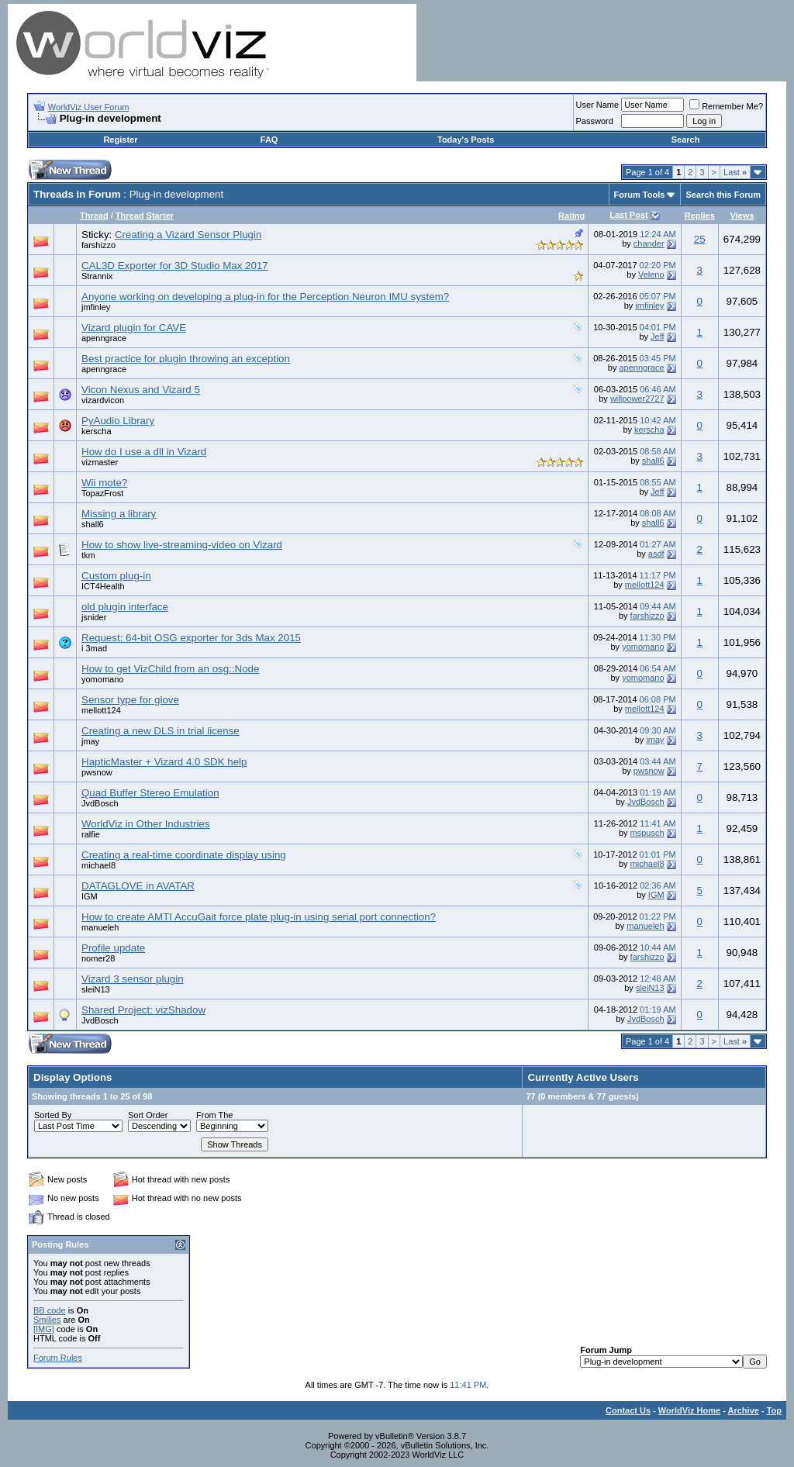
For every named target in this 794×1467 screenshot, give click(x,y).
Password (594, 121)
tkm (88, 555)
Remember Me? (726, 106)
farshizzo (98, 245)
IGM (89, 896)
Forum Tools (639, 194)
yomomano (643, 646)
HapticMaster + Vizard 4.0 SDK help (164, 762)
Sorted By (52, 1115)
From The (214, 1115)
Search (685, 139)
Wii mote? (104, 482)
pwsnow (96, 772)
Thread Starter (145, 215)
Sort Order (147, 1115)
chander (649, 243)
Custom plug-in (116, 576)
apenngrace (103, 338)
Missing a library (118, 513)
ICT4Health (103, 586)
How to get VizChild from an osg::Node (170, 669)
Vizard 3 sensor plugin (132, 979)
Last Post (628, 214)
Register (120, 139)
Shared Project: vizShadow (143, 1010)
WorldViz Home (689, 1410)
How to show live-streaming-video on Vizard (181, 545)
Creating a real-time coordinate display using (183, 855)
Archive (743, 1410)
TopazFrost (102, 493)
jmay (90, 741)
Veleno (651, 274)
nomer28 (98, 958)
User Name (598, 104)
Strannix (96, 276)
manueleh (100, 927)
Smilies (46, 1319)
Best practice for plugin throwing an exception (185, 358)
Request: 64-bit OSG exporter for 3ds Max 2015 (191, 638)
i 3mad (94, 648)
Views (742, 215)
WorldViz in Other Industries (145, 824)
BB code (49, 1310)
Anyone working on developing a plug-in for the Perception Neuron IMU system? (265, 296)
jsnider (93, 617)
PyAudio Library (117, 420)
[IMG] (43, 1329)
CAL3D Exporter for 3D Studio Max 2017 (174, 265)
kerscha (96, 431)
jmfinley (95, 307)
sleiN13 (95, 989)
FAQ (269, 139)
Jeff (658, 336)
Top (774, 1410)
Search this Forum (723, 194)
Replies (700, 215)
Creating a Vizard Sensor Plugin (188, 234)
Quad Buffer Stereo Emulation (150, 793)
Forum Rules (57, 1357)
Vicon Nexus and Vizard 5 (140, 389)
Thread (94, 215)
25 (700, 239)
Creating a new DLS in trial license (160, 731)
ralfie (90, 834)
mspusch (647, 832)
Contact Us (628, 1410)
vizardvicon (102, 400)
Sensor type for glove (130, 700)
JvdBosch (100, 803)
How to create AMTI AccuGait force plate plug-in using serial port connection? (258, 917)
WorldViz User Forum (88, 107)
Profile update (113, 948)
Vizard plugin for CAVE (133, 327)
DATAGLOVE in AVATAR (138, 886)
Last (735, 172)
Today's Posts (465, 139)
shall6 (653, 460)
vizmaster (99, 462)
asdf (656, 553)
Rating (571, 215)
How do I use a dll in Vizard (143, 451)
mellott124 (645, 584)
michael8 (98, 865)
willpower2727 (637, 398)
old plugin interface (124, 607)
